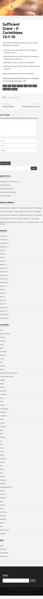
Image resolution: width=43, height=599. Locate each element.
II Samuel (2, 423)
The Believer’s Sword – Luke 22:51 (31, 106)
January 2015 (3, 311)
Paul (30, 85)
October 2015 (4, 279)
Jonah (1, 448)
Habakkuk (2, 380)
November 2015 (4, 275)
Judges (2, 455)
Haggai (2, 383)
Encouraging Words (5, 195)
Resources (3, 515)
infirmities (19, 85)
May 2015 (2, 296)
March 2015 (3, 304)
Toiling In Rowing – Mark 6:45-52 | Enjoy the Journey (14, 218)
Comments (4, 553)
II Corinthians (3, 416)
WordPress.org (4, 556)
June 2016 (3, 254)
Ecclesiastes (3, 351)
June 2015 (3, 293)
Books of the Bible (5, 333)
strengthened (6, 89)
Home (9, 589)
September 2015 (4, 282)
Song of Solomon (4, 530)
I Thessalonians (4, 408)
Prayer (1, 501)
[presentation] (13, 158)
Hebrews (2, 387)
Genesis (2, 369)
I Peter (1, 401)
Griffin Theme (31, 593)
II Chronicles (3, 412)
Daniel (1, 344)
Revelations (3, 519)
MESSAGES (22, 589)
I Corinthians (3, 394)
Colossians (3, 341)
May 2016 (2, 257)
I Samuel (2, 405)
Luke (1, 465)
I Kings (1, 398)
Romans (2, 523)
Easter (1, 348)
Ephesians (3, 355)
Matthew (2, 476)
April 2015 (3, 300)
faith (9, 85)
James (1, 433)
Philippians (3, 498)
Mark (1, 473)
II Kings (2, 419)
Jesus (25, 85)
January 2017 (3, 236)
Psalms (2, 508)
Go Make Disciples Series (7, 376)
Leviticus (2, 462)
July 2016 (2, 250)
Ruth (1, 526)
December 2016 (4, 239)
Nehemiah (2, 483)
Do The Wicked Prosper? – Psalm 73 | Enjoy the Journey (15, 211)
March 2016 (3, 264)
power (34, 85)
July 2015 (2, 289)
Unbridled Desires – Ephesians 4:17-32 (10, 181)
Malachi (2, 469)
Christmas (2, 337)
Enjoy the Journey (21, 6)
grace (13, 85)
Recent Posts (3, 512)
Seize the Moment (5, 185)
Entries (3, 549)
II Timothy (2, 426)
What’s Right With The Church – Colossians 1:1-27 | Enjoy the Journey (19, 222)
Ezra (1, 362)
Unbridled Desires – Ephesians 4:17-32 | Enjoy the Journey (16, 208)
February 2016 (4, 268)
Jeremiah (2, 437)
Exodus (2, 358)
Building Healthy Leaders (7, 188)
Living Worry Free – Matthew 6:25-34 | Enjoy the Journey (15, 215)
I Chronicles (3, 391)
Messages (3, 480)
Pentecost (3, 494)
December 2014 (4, 314)
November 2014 (4, 318)
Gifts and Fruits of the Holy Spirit (8, 373)
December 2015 (4, 271)
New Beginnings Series (6, 487)
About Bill (15, 589)
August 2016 (3, 246)
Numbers (2, 490)
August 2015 (3, 286)
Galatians (2, 366)
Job (1, 441)
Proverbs (2, 505)
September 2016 (4, 243)
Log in (1, 545)
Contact (26, 591)
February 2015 (4, 307)
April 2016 (3, 261)
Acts (1, 330)
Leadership (3, 458)
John (1, 444)
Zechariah (2, 533)
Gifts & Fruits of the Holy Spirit (8, 192)
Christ (4, 85)
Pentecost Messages (8, 106)
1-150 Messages (38, 208)
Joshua (2, 451)
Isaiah (1, 430)
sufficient (14, 89)
